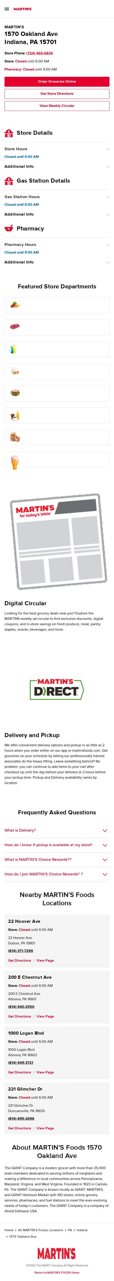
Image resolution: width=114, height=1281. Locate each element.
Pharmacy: (13, 69)
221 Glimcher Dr (25, 1089)
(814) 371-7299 (20, 951)
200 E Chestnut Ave (30, 977)
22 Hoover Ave (24, 921)
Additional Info (19, 166)
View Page (45, 961)
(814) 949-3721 (20, 1063)
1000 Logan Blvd (26, 1033)
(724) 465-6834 (39, 53)
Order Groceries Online (57, 82)
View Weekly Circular (57, 106)
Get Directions (19, 961)
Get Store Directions (57, 94)
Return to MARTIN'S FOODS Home (57, 1272)
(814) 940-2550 (21, 1007)
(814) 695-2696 (21, 1119)
